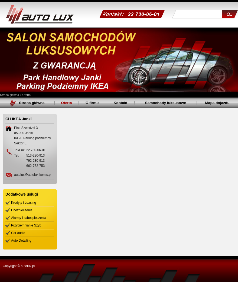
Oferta (26, 94)
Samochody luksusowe (165, 103)
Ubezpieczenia (21, 210)
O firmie (93, 103)
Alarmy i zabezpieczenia (28, 218)
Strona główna (9, 94)
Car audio (18, 233)
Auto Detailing (21, 240)
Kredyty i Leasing (23, 203)
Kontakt (120, 103)
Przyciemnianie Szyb (26, 225)
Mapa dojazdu (217, 103)
